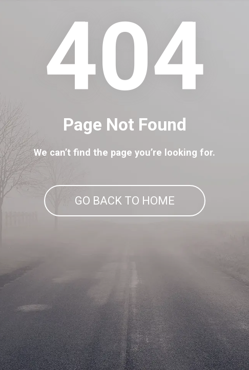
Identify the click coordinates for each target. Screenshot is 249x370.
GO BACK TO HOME (125, 200)
